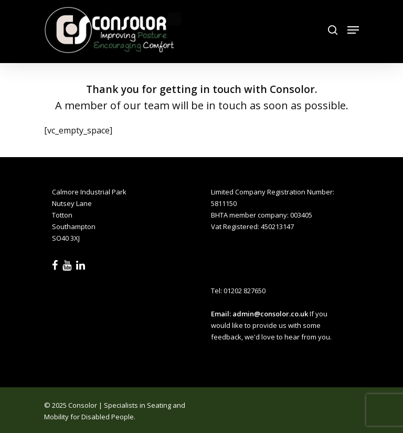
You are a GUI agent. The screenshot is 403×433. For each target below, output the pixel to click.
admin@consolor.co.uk (270, 313)
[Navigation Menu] (353, 30)
